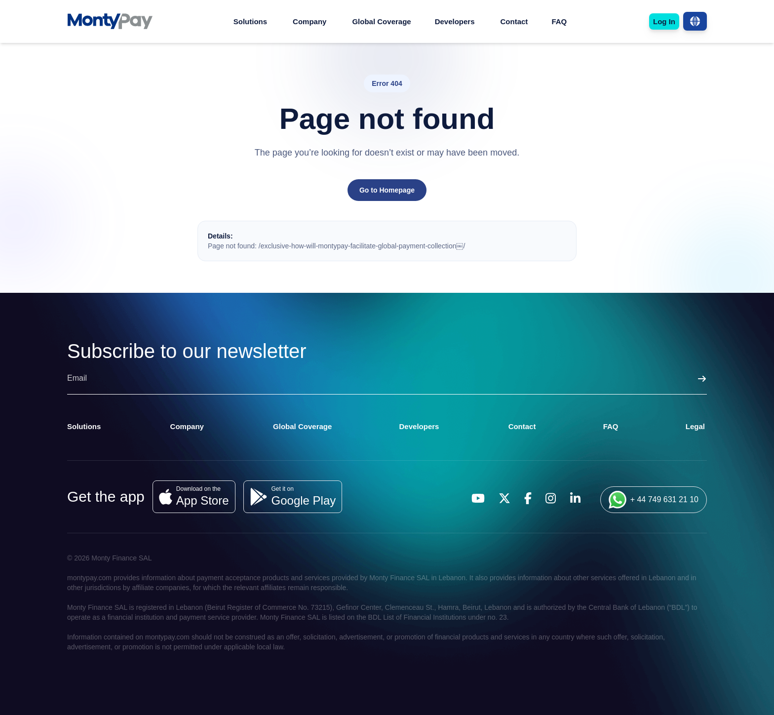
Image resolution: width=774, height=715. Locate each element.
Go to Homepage (387, 190)
